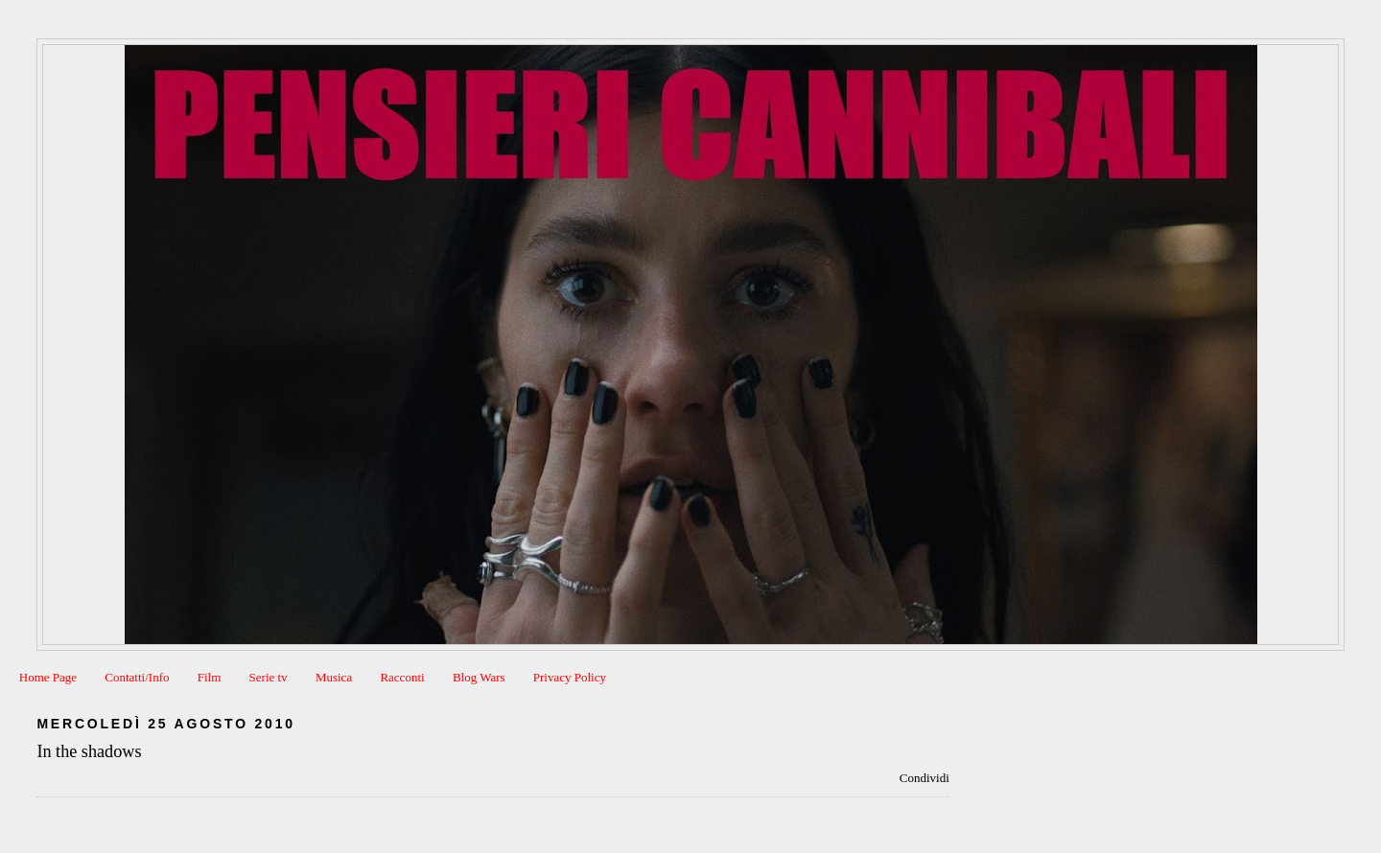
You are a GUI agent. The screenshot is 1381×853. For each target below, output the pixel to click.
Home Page (48, 677)
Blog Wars (479, 677)
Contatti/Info (137, 677)
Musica (334, 677)
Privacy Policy (569, 677)
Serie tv (268, 677)
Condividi (924, 778)
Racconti (402, 677)
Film (210, 677)
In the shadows (88, 751)
